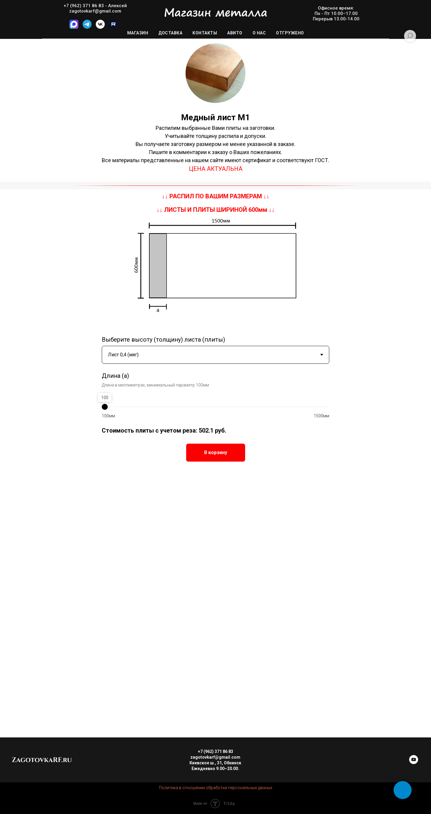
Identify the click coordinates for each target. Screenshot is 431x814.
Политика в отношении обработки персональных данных (215, 787)
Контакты (204, 33)
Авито (234, 33)
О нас (259, 33)
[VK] (100, 27)
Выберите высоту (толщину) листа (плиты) (163, 339)
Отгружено (290, 33)
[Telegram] (87, 27)
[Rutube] (113, 27)
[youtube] (413, 762)
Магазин (137, 33)
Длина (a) (115, 375)
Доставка (170, 33)
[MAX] (73, 27)
